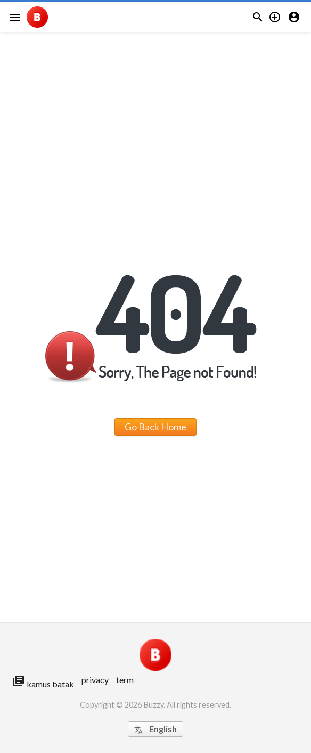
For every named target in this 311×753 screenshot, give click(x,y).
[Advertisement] (155, 74)
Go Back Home (155, 426)
